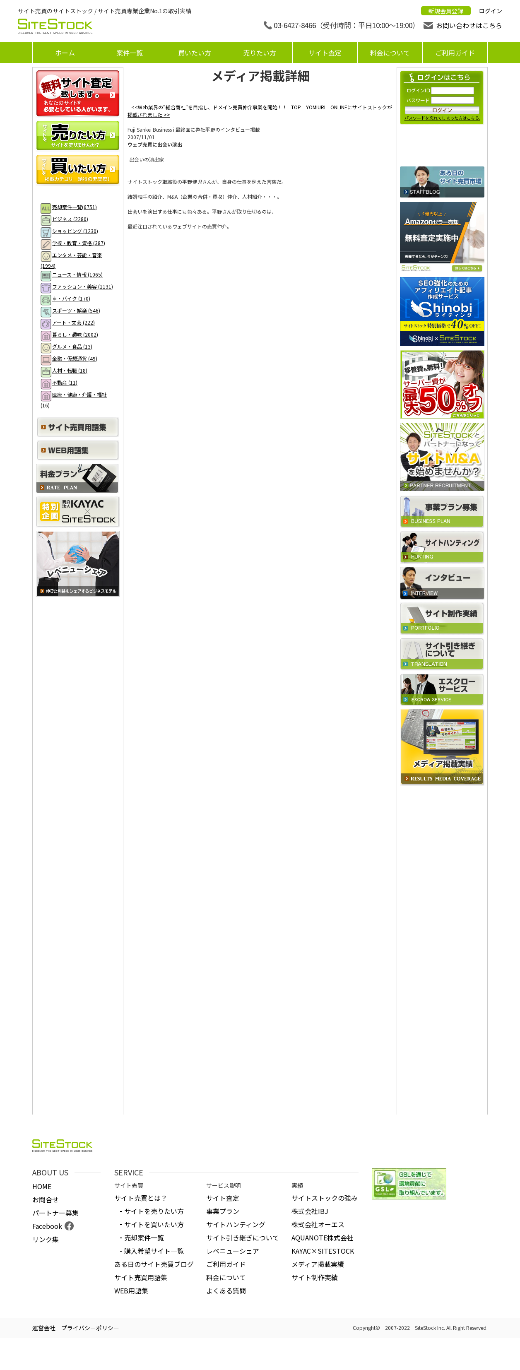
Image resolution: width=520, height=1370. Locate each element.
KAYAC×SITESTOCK (322, 1251)
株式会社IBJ (309, 1211)
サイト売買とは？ (140, 1198)
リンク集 (45, 1239)
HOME (41, 1186)
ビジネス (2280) (70, 218)
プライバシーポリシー (90, 1328)
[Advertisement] (441, 1070)
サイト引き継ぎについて (242, 1237)
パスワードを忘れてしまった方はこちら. (442, 118)
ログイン (490, 11)
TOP (296, 107)
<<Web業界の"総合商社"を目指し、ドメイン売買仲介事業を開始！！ (209, 107)
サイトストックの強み (324, 1198)
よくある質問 (226, 1290)
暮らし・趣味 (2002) (75, 334)
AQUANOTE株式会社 (322, 1237)
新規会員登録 (446, 11)
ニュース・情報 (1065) (77, 274)
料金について (390, 53)
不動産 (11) (64, 382)
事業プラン (222, 1211)
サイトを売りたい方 (154, 1211)
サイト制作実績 (314, 1277)
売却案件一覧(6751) (74, 206)
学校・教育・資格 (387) (78, 242)
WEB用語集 (131, 1290)
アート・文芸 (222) (73, 322)
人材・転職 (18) (69, 370)
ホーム (65, 53)
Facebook (47, 1226)
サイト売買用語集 (140, 1277)
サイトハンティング (235, 1224)
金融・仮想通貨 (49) (74, 358)
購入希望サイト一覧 (154, 1251)
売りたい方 (259, 53)
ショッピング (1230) (75, 230)
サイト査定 (325, 53)
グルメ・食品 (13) (72, 346)
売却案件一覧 (144, 1237)
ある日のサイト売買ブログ (154, 1264)
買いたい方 (194, 53)
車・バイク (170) (71, 298)
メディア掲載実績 (317, 1264)
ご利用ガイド (455, 53)
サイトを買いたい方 (154, 1224)
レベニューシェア (232, 1251)
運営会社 (43, 1328)
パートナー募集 (55, 1213)
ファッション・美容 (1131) (82, 286)
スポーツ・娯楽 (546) (76, 310)
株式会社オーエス (317, 1224)
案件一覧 (129, 53)
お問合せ (45, 1199)
